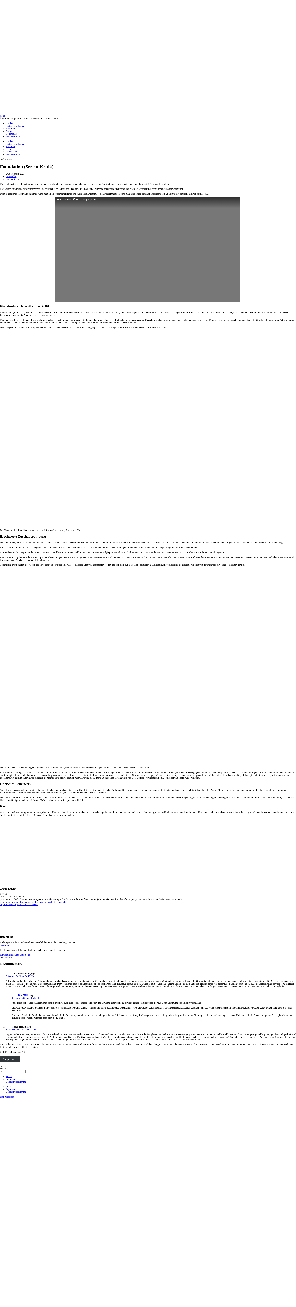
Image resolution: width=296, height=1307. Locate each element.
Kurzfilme (10, 128)
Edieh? (9, 1076)
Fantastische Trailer (15, 126)
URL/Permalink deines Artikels (14, 1052)
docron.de (4, 945)
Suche (3, 159)
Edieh (2, 116)
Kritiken (9, 123)
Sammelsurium (13, 136)
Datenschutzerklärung (16, 1081)
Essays (9, 131)
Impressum (11, 1079)
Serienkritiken (12, 179)
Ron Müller (24, 995)
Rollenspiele (11, 134)
